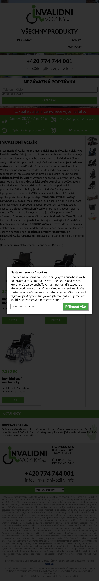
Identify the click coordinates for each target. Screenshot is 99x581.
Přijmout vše (75, 306)
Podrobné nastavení (23, 306)
